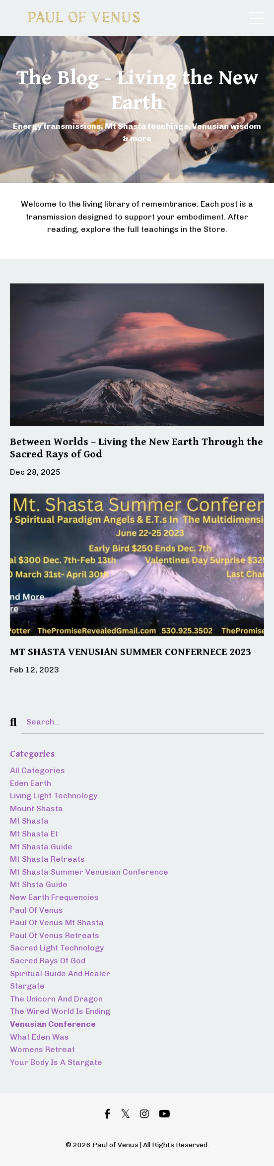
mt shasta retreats (47, 859)
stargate (27, 986)
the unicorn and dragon (56, 998)
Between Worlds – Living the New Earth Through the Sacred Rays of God (136, 448)
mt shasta (29, 821)
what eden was (39, 1037)
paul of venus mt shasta (57, 922)
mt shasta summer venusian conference (89, 872)
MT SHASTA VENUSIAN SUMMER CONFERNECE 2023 (130, 652)
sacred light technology (57, 947)
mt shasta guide (41, 846)
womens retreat (42, 1049)
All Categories (37, 770)
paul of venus (36, 910)
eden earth (30, 783)
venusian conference (53, 1024)
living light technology (53, 795)
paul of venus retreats (54, 935)
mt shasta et (34, 833)
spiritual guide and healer (60, 973)
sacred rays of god (47, 960)
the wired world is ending (60, 1011)
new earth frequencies (54, 897)
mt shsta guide (39, 884)
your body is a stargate (56, 1062)
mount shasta (36, 808)
